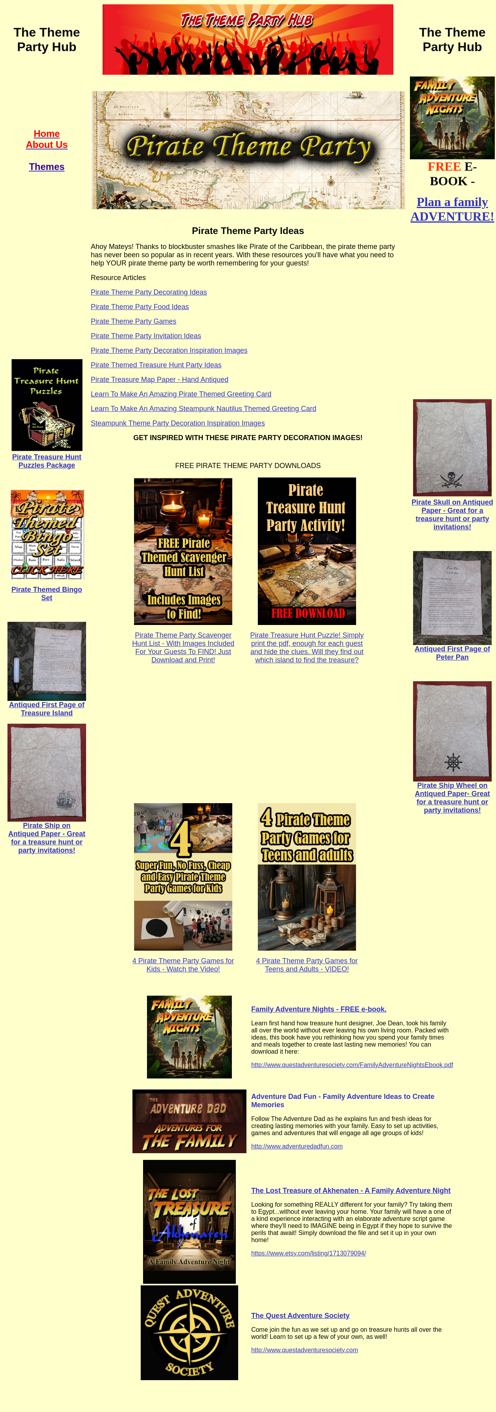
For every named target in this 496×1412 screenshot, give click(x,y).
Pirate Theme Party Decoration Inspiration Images (169, 350)
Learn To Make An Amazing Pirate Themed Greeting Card (181, 394)
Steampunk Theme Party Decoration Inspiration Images (178, 423)
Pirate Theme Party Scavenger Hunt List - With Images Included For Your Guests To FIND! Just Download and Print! (183, 647)
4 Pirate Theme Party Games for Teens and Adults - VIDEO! (307, 965)
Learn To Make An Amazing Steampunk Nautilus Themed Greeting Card (203, 409)
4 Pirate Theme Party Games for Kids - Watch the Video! (183, 965)
